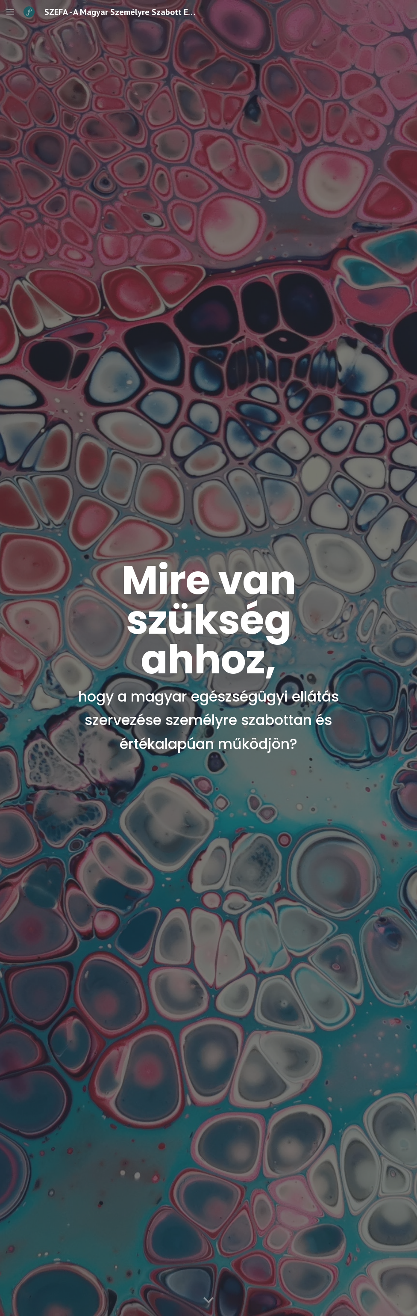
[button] (10, 11)
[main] (208, 658)
